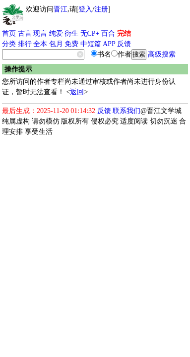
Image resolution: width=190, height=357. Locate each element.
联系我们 (126, 111)
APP (109, 44)
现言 (40, 33)
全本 (40, 44)
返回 (77, 92)
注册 (101, 9)
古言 (25, 33)
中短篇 (90, 44)
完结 (124, 33)
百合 (108, 33)
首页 (9, 33)
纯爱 (56, 33)
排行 (25, 44)
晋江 (60, 9)
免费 (71, 44)
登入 (85, 9)
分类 (9, 44)
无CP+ (90, 33)
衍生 (71, 33)
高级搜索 (162, 54)
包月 (56, 44)
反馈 (124, 44)
